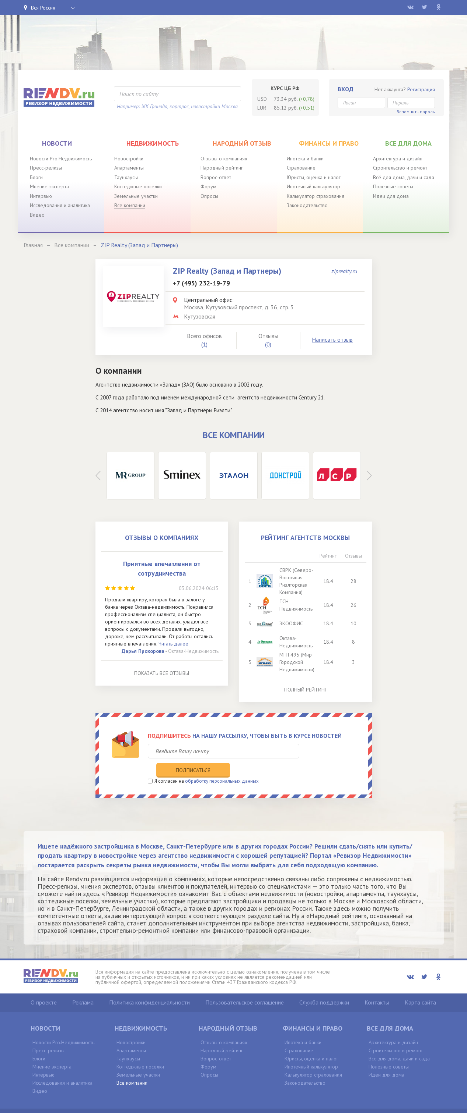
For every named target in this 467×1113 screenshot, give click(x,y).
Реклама (83, 987)
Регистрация (421, 89)
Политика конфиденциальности (149, 987)
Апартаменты (129, 167)
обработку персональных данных (222, 765)
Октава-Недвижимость (193, 651)
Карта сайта (420, 987)
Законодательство (307, 205)
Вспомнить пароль (416, 111)
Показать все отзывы (161, 673)
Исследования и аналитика (60, 205)
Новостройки (128, 158)
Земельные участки (136, 196)
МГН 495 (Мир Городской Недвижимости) (297, 662)
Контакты (377, 987)
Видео (37, 214)
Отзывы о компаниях (224, 158)
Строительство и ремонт (400, 167)
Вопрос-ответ (216, 177)
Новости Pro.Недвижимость (61, 158)
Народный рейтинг (222, 167)
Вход (345, 89)
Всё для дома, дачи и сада (403, 177)
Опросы (209, 196)
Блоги (36, 177)
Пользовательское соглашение (244, 987)
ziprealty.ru (344, 271)
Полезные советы (393, 186)
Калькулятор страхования (315, 196)
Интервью (41, 196)
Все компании (129, 205)
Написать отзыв (332, 339)
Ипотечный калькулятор (313, 186)
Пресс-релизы (46, 167)
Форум (208, 186)
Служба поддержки (324, 987)
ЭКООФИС (291, 623)
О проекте (44, 987)
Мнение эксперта (49, 186)
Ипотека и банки (305, 158)
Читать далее (173, 643)
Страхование (301, 167)
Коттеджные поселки (138, 186)
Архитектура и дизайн (397, 158)
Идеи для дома (391, 196)
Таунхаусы (126, 177)
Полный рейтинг (305, 689)
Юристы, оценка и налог (314, 177)
